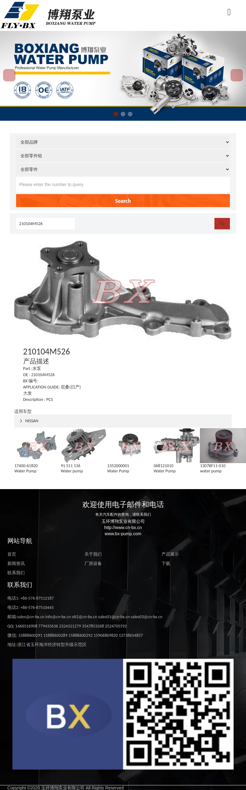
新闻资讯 (16, 563)
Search (123, 200)
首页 (11, 554)
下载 (166, 563)
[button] (116, 114)
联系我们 (16, 572)
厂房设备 (93, 563)
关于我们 (93, 554)
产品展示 (170, 554)
